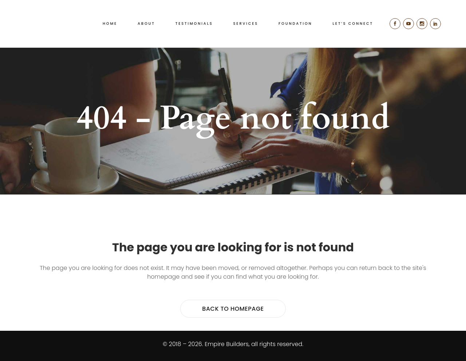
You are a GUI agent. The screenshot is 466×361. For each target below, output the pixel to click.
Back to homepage (233, 309)
